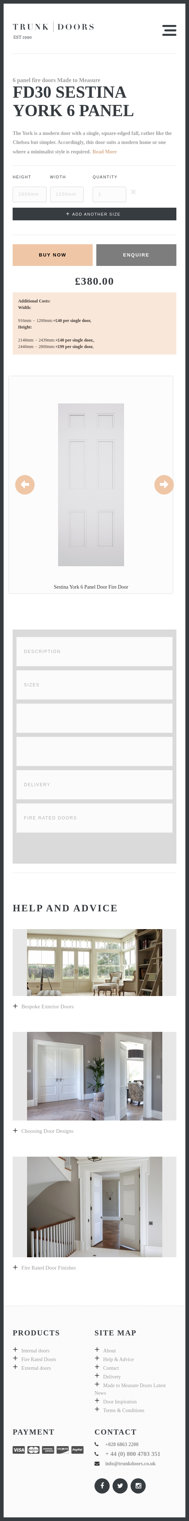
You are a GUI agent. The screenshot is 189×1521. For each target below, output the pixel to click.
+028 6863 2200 (122, 1444)
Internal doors (35, 1350)
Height (22, 177)
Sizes (32, 684)
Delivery (37, 784)
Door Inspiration (120, 1402)
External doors (36, 1368)
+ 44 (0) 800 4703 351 (133, 1453)
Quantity (105, 177)
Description (42, 651)
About (109, 1350)
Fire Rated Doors (50, 818)
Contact (111, 1368)
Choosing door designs (47, 1131)
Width (58, 177)
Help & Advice (118, 1359)
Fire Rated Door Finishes (48, 1268)
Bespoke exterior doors (47, 1006)
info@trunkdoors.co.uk (130, 1463)
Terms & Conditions (123, 1410)
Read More (104, 151)
